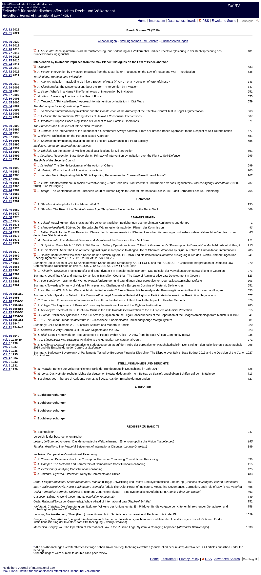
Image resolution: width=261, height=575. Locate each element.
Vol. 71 (7, 75)
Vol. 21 (7, 285)
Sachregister (46, 431)
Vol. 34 (7, 232)
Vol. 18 (7, 301)
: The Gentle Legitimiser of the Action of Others (75, 165)
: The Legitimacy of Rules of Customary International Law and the (99, 305)
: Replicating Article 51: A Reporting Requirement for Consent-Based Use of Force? (102, 175)
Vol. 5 (6, 354)
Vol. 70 (7, 83)
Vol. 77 (7, 53)
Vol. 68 (7, 91)
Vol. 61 (7, 117)
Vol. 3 (6, 361)
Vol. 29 (7, 255)
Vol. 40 (7, 209)
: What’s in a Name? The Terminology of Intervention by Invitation (85, 91)
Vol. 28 (7, 259)
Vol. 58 (7, 133)
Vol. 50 (7, 168)
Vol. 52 (7, 155)
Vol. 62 (7, 113)
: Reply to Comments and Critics (79, 474)
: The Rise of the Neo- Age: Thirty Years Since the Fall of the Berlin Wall (98, 209)
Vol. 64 (7, 106)
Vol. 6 (6, 350)
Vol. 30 (7, 251)
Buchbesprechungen (174, 41)
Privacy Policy (189, 559)
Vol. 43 (7, 193)
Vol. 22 (7, 281)
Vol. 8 (6, 343)
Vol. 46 (7, 182)
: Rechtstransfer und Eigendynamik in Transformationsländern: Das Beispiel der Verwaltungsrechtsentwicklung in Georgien (131, 270)
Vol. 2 (6, 365)
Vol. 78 (7, 49)
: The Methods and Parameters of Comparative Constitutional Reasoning (91, 464)
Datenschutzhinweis (182, 20)
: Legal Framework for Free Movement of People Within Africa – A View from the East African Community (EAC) (114, 334)
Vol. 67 (7, 95)
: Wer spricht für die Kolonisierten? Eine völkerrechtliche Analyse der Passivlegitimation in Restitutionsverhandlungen (130, 290)
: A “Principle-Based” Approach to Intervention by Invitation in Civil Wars (91, 101)
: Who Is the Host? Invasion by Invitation (70, 170)
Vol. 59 (7, 129)
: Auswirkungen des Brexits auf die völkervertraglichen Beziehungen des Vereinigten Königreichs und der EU (113, 222)
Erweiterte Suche (224, 20)
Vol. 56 (7, 140)
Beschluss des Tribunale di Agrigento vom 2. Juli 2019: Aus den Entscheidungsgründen (94, 378)
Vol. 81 (7, 33)
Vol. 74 (7, 64)
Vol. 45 (7, 186)
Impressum (157, 20)
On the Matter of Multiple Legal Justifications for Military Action (85, 150)
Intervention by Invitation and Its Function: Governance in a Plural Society (93, 140)
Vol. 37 (7, 221)
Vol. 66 (7, 98)
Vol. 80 (7, 41)
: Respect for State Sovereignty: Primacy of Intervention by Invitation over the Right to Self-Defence (109, 155)
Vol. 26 (7, 266)
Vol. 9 (6, 339)
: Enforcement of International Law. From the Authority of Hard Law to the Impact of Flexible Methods (111, 300)
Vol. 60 (7, 125)
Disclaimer (169, 559)
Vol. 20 (7, 293)
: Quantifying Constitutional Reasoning (70, 469)
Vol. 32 (7, 239)
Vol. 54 (7, 148)
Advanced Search (227, 559)
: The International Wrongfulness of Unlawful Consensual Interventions (90, 116)
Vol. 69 (7, 87)
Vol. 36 (7, 224)
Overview (44, 66)
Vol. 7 (6, 347)
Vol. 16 (7, 308)
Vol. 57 (7, 137)
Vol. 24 (7, 274)
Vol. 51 (7, 159)
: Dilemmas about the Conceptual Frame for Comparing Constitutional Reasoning (98, 459)
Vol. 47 (7, 179)
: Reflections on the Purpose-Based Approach (73, 135)
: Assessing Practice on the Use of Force (70, 96)
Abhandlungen (107, 41)
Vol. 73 (7, 68)
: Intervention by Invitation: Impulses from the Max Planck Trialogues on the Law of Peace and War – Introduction (116, 71)
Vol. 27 (7, 262)
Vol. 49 (7, 171)
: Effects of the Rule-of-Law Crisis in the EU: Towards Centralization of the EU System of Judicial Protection (115, 310)
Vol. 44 (7, 190)
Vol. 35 (7, 228)
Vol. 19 (7, 297)
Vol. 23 (7, 277)
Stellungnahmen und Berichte (139, 41)
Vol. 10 (7, 335)
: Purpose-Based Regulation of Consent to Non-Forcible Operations (88, 121)
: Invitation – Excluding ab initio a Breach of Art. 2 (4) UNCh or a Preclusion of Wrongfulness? (104, 81)
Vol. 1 (6, 369)
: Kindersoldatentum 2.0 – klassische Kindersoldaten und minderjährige (105, 320)
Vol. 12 (7, 323)
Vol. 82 (7, 29)
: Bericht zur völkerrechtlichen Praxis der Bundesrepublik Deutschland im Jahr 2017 (98, 368)
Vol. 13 (7, 319)
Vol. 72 (7, 71)
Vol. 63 (7, 109)
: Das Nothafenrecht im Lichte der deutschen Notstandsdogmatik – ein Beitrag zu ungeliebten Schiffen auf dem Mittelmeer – (128, 373)
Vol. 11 (7, 327)
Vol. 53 (7, 151)
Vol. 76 (7, 56)
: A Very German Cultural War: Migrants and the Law (78, 330)
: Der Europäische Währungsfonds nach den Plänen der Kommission (101, 227)
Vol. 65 (7, 102)
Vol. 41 (7, 201)
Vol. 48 (7, 175)
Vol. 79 (7, 45)
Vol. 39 (7, 213)
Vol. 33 (7, 235)
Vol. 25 (7, 270)
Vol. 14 (7, 316)
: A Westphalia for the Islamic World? (68, 204)
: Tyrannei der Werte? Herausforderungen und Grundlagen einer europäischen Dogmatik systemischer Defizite (120, 280)
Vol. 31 (7, 243)
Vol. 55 (7, 144)
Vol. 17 (7, 304)
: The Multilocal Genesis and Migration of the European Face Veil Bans (93, 240)
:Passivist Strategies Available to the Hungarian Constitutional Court (89, 339)
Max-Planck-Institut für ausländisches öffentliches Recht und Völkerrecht (51, 571)
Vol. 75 (7, 60)
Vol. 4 (6, 358)
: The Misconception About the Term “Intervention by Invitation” (88, 86)
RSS (205, 20)
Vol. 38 (7, 217)
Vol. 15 (7, 312)
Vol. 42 (7, 197)
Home (142, 20)
